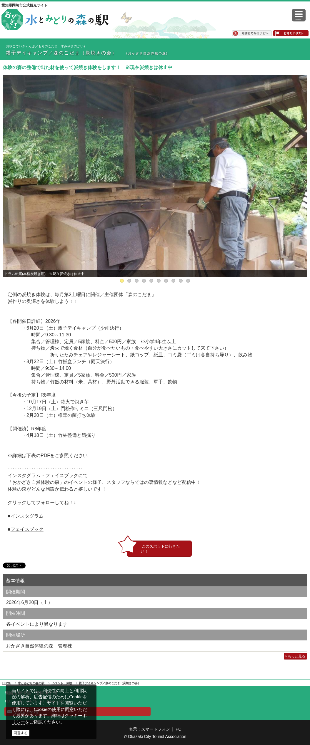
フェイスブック (27, 529)
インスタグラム (27, 516)
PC (178, 729)
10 (188, 281)
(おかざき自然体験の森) (147, 53)
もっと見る (295, 656)
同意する (21, 733)
